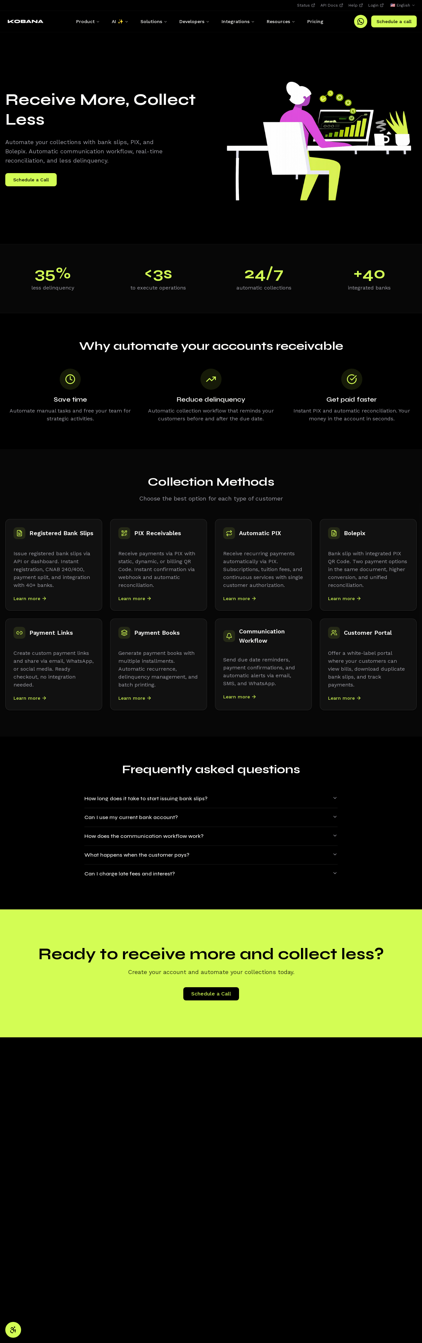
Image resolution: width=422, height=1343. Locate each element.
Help (355, 5)
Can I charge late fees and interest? (211, 873)
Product (88, 21)
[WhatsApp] (360, 21)
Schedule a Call (31, 179)
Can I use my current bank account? (211, 817)
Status (306, 5)
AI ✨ (120, 21)
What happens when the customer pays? (211, 855)
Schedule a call (394, 21)
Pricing (315, 21)
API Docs (331, 5)
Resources (281, 21)
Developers (194, 21)
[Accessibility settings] (13, 1330)
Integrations (238, 21)
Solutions (153, 21)
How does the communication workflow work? (211, 836)
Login (376, 5)
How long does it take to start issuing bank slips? (211, 798)
